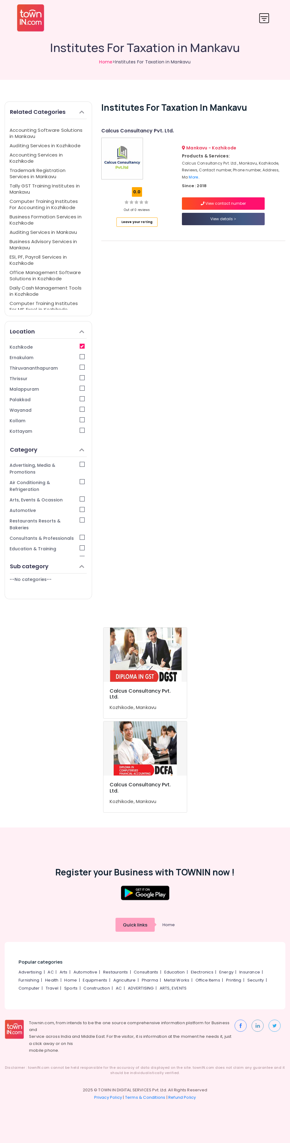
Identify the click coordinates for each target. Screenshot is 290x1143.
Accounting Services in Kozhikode (36, 158)
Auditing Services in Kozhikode (45, 145)
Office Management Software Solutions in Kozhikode (45, 275)
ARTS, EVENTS (173, 988)
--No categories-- (31, 579)
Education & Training (47, 548)
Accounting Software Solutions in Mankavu (46, 133)
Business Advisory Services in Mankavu (43, 244)
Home (105, 62)
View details (223, 218)
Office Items (207, 980)
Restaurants (115, 972)
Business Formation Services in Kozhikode (46, 219)
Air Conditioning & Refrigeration (47, 485)
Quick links (135, 925)
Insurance (249, 972)
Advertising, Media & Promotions (47, 468)
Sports (71, 988)
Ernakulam (47, 357)
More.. (194, 177)
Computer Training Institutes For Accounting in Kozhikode (44, 204)
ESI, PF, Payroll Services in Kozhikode (38, 260)
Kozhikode (47, 347)
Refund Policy (182, 1097)
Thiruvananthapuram (47, 368)
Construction (96, 988)
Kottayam (47, 431)
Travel (52, 988)
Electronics (202, 972)
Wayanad (47, 410)
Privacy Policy (108, 1097)
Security (255, 980)
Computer (29, 988)
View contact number (223, 203)
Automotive (47, 510)
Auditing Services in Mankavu (43, 232)
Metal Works (176, 980)
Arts (64, 972)
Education (174, 972)
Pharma (150, 980)
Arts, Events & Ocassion (47, 499)
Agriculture (124, 980)
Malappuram (47, 389)
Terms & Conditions (145, 1097)
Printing (234, 980)
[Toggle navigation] (264, 18)
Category (47, 449)
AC (50, 972)
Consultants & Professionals (47, 538)
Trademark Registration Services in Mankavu (37, 173)
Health (51, 980)
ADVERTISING (141, 988)
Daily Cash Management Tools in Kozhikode (46, 291)
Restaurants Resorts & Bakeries (47, 524)
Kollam (47, 420)
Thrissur (47, 378)
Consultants (146, 972)
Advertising (30, 972)
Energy (226, 972)
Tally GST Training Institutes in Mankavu (45, 189)
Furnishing (29, 980)
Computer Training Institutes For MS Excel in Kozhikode (44, 306)
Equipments (95, 980)
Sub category (47, 566)
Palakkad (47, 399)
